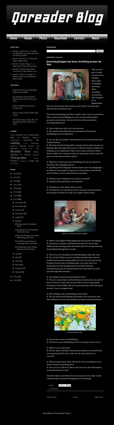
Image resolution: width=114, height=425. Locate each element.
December (19, 203)
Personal (36, 155)
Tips (32, 161)
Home (13, 38)
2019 (15, 177)
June (17, 254)
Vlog (16, 163)
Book (18, 137)
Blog (12, 137)
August (18, 217)
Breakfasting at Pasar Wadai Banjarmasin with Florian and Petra (24, 99)
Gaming (15, 143)
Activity (13, 135)
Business (26, 137)
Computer (35, 137)
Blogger (68, 413)
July (17, 221)
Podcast (36, 158)
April (17, 261)
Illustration (35, 143)
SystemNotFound (23, 161)
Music (28, 38)
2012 (15, 277)
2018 (15, 181)
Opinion (14, 155)
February (19, 268)
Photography (18, 157)
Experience (27, 140)
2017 (15, 185)
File (37, 140)
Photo (43, 38)
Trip (37, 161)
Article (25, 135)
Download (60, 38)
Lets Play (34, 149)
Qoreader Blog (56, 17)
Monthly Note (20, 151)
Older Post (99, 397)
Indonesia (13, 146)
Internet (23, 146)
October (18, 210)
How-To (25, 143)
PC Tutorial (25, 155)
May (17, 257)
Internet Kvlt (33, 146)
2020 (15, 174)
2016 (15, 188)
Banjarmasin (34, 135)
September (19, 214)
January (18, 272)
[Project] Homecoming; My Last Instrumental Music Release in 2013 (25, 122)
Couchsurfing (15, 140)
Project (13, 161)
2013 (15, 199)
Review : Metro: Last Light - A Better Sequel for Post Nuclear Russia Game (24, 77)
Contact (79, 38)
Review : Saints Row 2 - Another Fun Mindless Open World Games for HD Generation (26, 53)
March (18, 265)
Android (19, 135)
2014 (15, 196)
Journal (23, 149)
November (19, 206)
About (95, 38)
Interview (54, 389)
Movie (36, 152)
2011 (15, 280)
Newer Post (51, 397)
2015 (15, 192)
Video (12, 163)
